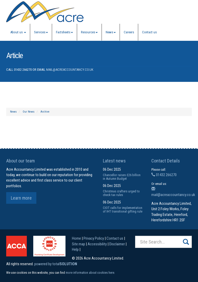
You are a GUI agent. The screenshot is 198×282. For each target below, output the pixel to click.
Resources (89, 32)
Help (75, 249)
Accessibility (97, 244)
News (111, 32)
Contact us (149, 32)
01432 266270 (164, 175)
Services (41, 32)
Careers (129, 32)
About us (18, 32)
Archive (45, 111)
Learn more (21, 198)
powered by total (55, 264)
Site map (78, 244)
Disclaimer (117, 244)
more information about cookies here (90, 273)
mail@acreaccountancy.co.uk (69, 70)
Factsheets (64, 32)
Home (76, 238)
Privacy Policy (94, 238)
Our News (29, 111)
